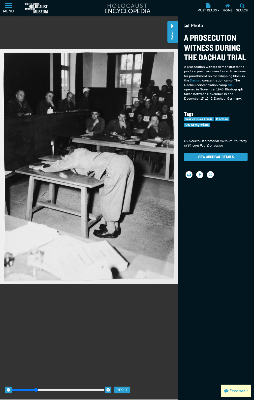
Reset (122, 382)
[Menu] (8, 8)
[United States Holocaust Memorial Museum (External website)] (36, 8)
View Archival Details (216, 156)
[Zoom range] (58, 383)
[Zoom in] (108, 383)
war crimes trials (198, 119)
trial (230, 85)
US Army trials (197, 125)
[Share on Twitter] (210, 174)
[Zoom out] (8, 383)
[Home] (227, 8)
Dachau (195, 80)
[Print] (189, 174)
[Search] (242, 8)
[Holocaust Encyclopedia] (127, 8)
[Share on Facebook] (199, 174)
